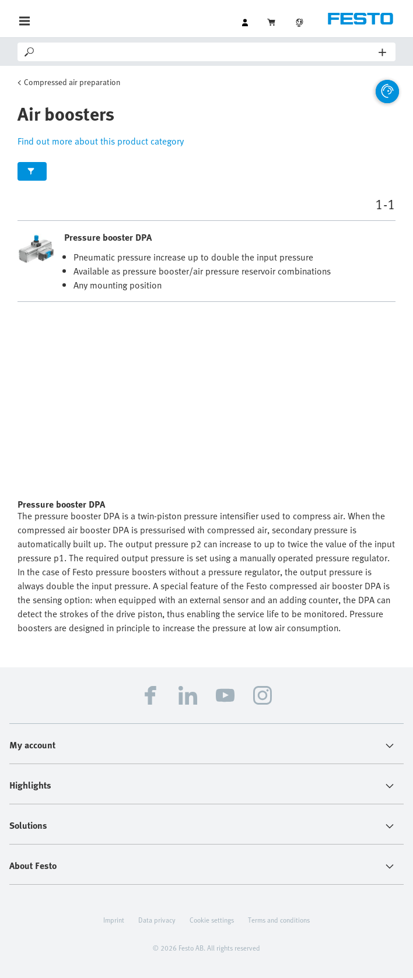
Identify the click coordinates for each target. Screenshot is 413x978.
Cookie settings (212, 919)
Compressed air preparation (72, 82)
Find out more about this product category (101, 141)
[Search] (207, 52)
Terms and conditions (279, 919)
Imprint (113, 919)
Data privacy (157, 919)
